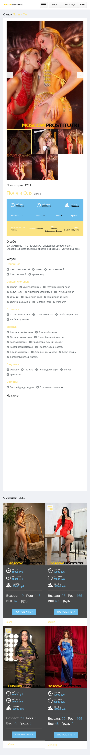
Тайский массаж (18, 342)
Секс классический (20, 269)
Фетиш (67, 369)
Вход (82, 5)
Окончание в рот (33, 297)
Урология (61, 302)
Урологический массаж (51, 347)
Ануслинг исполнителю (40, 292)
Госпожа (28, 369)
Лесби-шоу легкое (19, 319)
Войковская (50, 231)
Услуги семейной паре (58, 287)
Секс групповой (18, 274)
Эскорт (13, 287)
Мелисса (52, 724)
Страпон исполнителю (51, 387)
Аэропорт (39, 229)
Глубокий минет (66, 292)
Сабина (10, 723)
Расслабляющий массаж (51, 337)
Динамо (59, 231)
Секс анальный (56, 269)
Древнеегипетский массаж (24, 357)
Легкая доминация (48, 369)
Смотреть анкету (24, 714)
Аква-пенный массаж (45, 352)
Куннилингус (38, 274)
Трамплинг (15, 374)
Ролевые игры (43, 302)
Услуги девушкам (32, 287)
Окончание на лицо (20, 302)
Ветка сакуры (69, 352)
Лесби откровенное (69, 314)
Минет (38, 269)
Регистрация (69, 5)
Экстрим (14, 369)
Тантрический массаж (21, 347)
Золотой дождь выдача (22, 387)
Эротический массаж (21, 337)
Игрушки (14, 297)
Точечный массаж (48, 332)
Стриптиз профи (44, 314)
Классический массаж (21, 332)
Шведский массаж (19, 352)
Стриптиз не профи (20, 314)
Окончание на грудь (57, 297)
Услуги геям (16, 292)
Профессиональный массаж (48, 342)
